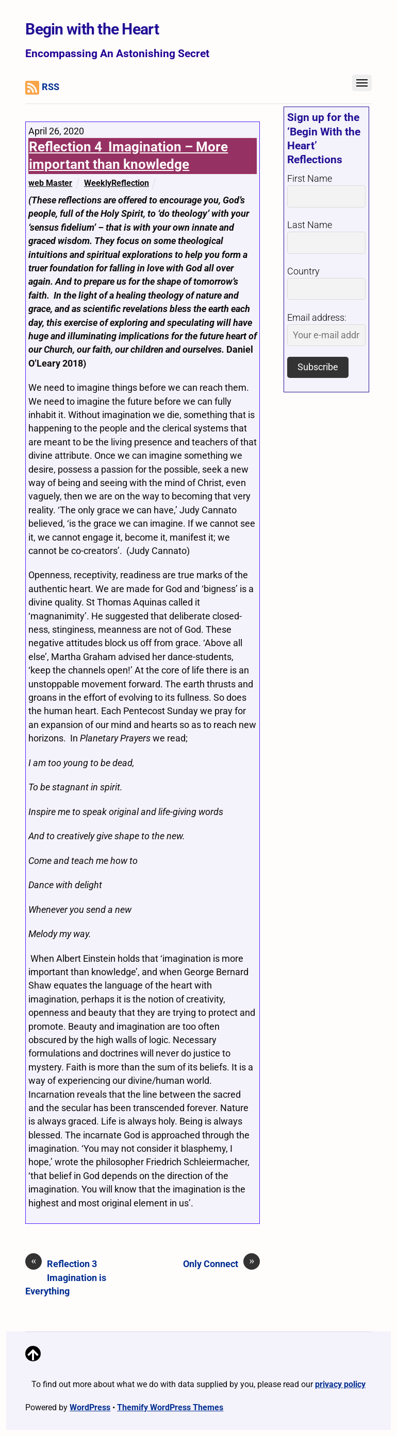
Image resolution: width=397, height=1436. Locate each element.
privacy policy (340, 1384)
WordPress (90, 1407)
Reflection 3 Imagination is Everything (65, 1276)
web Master (50, 183)
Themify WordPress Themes (170, 1407)
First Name (309, 179)
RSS (42, 88)
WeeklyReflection (116, 183)
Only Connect (221, 1263)
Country (303, 271)
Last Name (309, 225)
